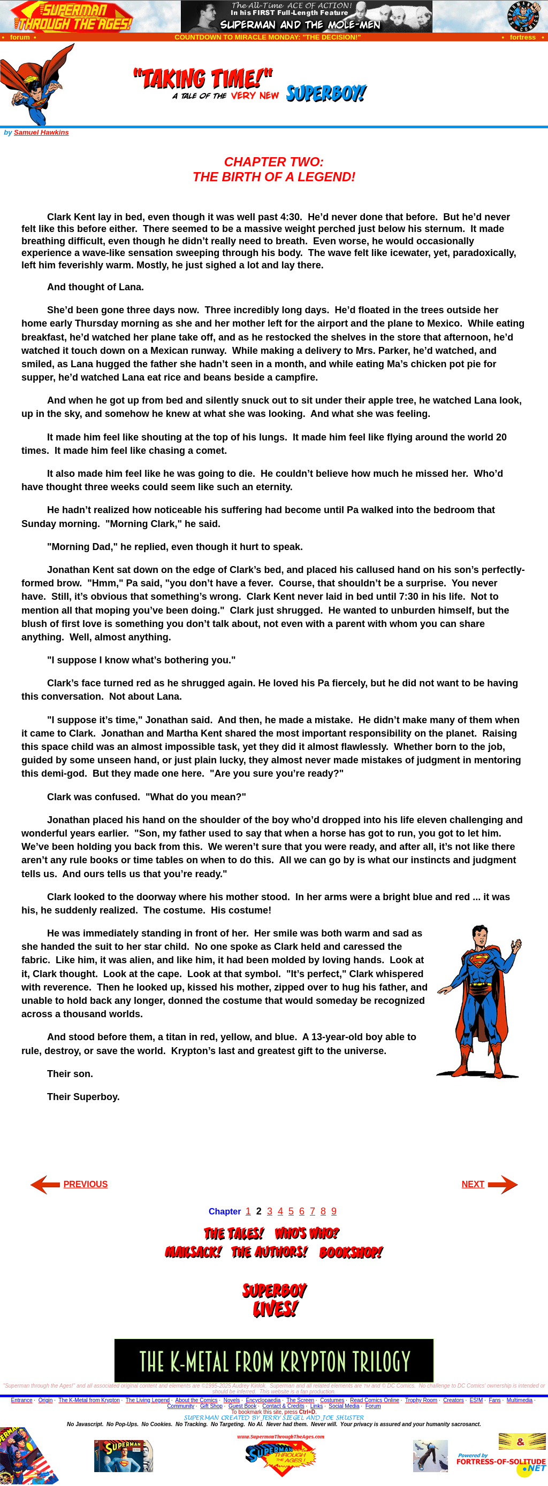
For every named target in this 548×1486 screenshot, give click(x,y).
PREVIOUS (86, 1184)
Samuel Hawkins (41, 132)
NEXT (473, 1184)
